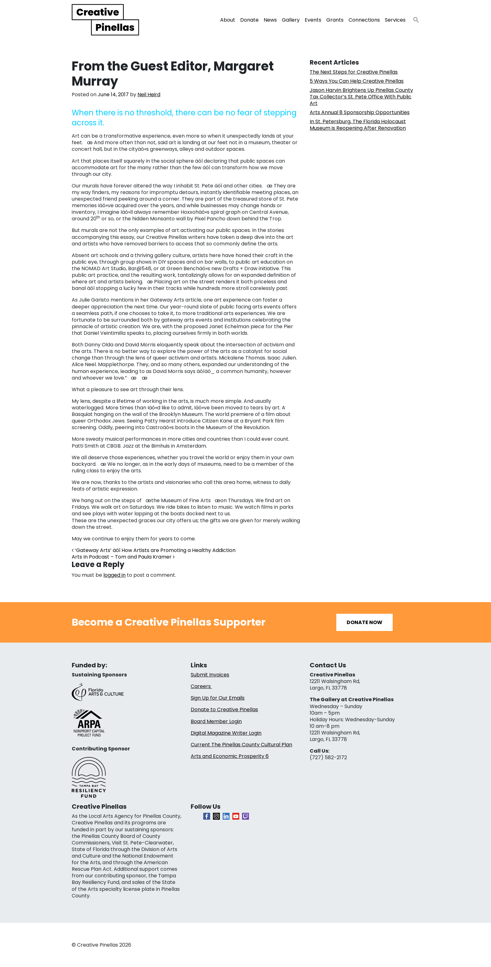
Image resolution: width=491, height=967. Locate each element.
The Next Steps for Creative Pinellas (354, 72)
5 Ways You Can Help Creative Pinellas (357, 81)
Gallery (291, 20)
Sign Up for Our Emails (218, 698)
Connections (364, 20)
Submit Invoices (210, 674)
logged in (114, 575)
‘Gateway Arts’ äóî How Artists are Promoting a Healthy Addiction (153, 550)
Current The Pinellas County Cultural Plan (241, 744)
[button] (413, 18)
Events (313, 20)
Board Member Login (216, 721)
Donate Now (364, 622)
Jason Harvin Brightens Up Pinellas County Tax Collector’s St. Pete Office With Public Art (361, 97)
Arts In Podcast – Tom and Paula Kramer (123, 556)
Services (395, 20)
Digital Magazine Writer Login (226, 733)
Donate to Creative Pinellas (224, 709)
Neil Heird (148, 94)
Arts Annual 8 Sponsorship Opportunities (360, 112)
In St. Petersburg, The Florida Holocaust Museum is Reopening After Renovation (358, 125)
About (227, 20)
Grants (335, 20)
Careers (201, 686)
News (270, 20)
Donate (249, 20)
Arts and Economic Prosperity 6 (230, 756)
